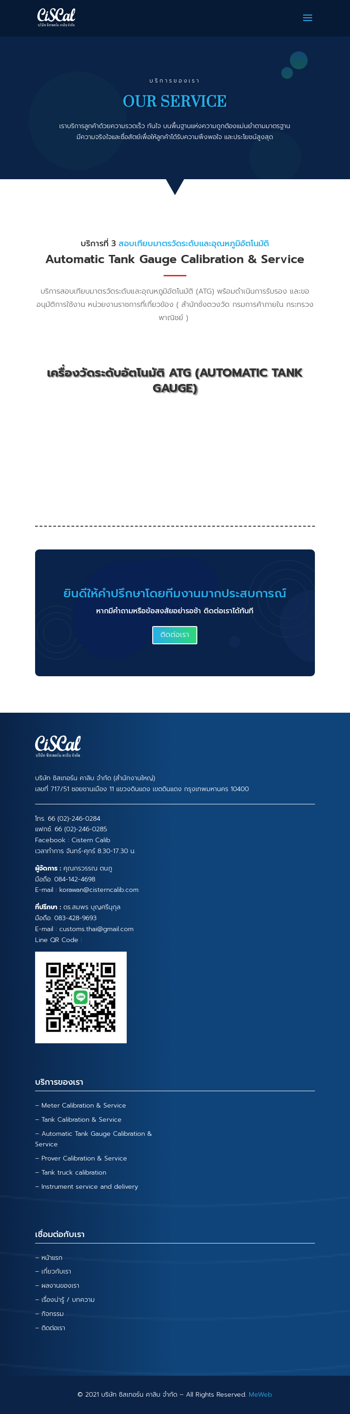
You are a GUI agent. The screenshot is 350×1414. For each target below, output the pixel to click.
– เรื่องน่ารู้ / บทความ (65, 1300)
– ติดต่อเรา (50, 1328)
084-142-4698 (74, 879)
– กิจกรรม (49, 1314)
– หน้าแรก (48, 1258)
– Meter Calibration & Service (80, 1105)
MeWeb (260, 1394)
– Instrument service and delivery (86, 1186)
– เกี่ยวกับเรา (53, 1271)
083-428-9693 (75, 918)
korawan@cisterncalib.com (99, 890)
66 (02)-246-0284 (74, 819)
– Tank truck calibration (70, 1172)
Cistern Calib (91, 840)
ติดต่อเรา (174, 634)
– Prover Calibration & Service (81, 1158)
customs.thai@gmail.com (96, 929)
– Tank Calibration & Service (78, 1119)
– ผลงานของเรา (57, 1285)
